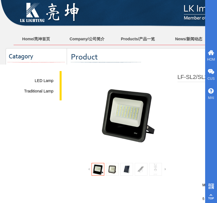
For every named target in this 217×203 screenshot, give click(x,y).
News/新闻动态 (188, 39)
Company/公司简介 (87, 39)
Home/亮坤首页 (36, 39)
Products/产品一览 (138, 39)
